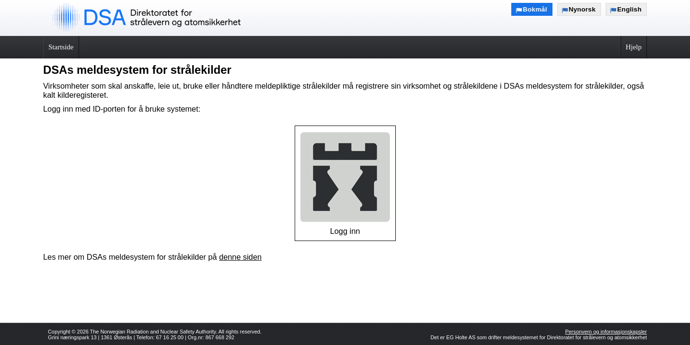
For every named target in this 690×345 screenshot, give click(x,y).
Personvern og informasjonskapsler (606, 331)
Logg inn (345, 183)
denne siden (240, 257)
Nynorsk (582, 9)
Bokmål (535, 9)
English (629, 9)
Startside (61, 47)
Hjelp (634, 47)
